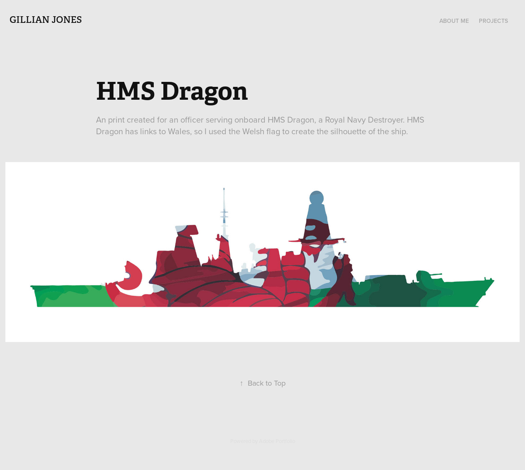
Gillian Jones (46, 19)
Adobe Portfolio (277, 441)
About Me (454, 21)
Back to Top (263, 383)
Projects (493, 21)
